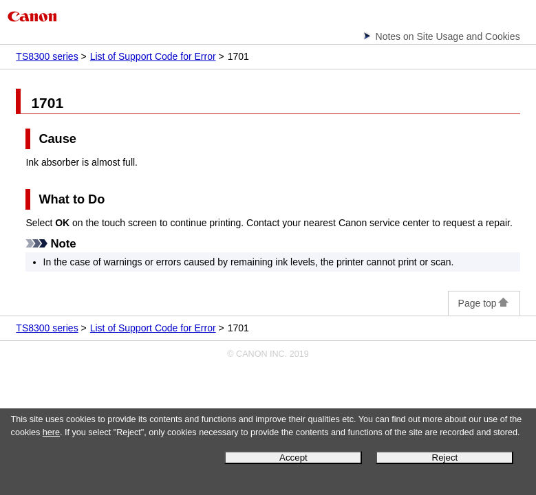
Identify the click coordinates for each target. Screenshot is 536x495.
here (51, 432)
